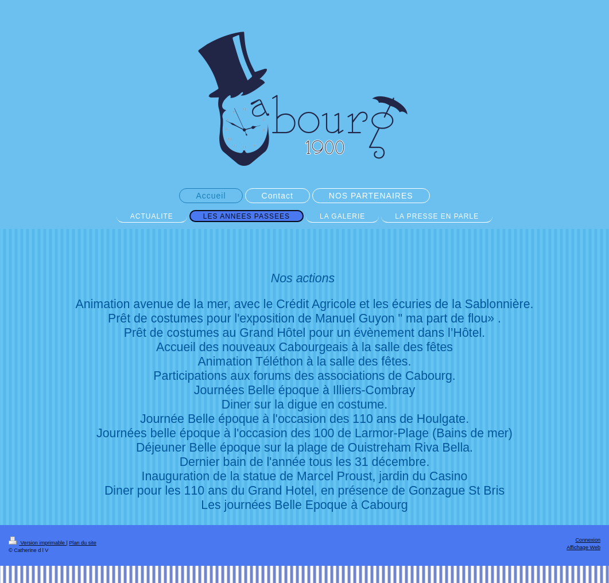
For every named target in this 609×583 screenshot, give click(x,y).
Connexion (588, 540)
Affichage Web (583, 547)
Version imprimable (37, 543)
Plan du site (82, 543)
